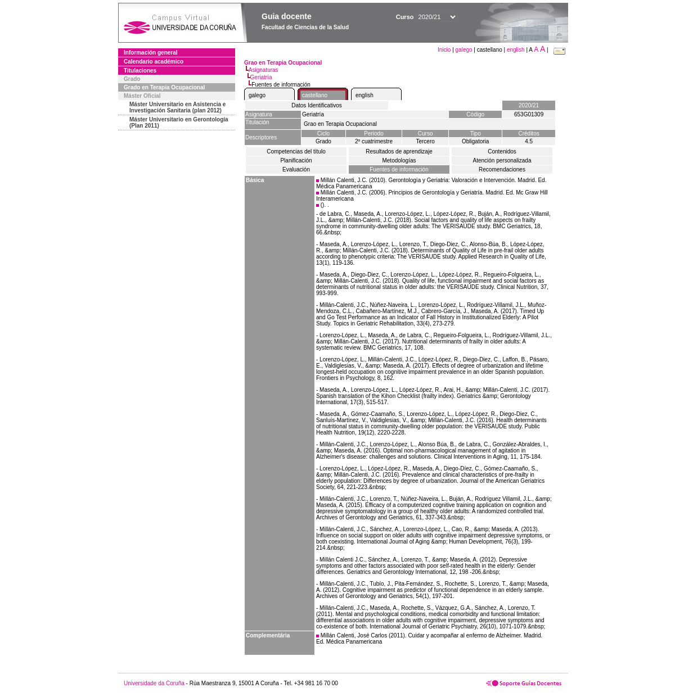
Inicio (445, 50)
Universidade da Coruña (154, 683)
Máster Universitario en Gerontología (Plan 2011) (178, 122)
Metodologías (399, 160)
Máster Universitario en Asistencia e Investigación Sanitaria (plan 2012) (177, 107)
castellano (314, 95)
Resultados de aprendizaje (399, 151)
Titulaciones (140, 70)
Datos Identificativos (316, 105)
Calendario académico (153, 61)
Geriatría (261, 77)
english (516, 50)
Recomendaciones (502, 169)
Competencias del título (296, 151)
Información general (151, 52)
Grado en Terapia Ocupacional (164, 87)
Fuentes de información (399, 169)
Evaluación (296, 169)
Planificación (296, 160)
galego (464, 50)
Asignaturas (263, 70)
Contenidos (502, 151)
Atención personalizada (502, 160)
